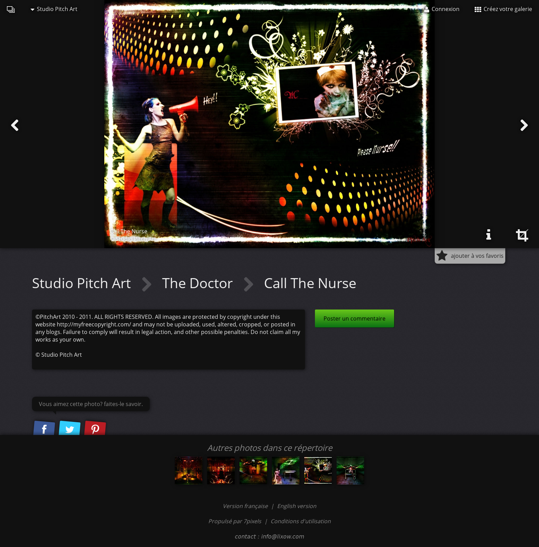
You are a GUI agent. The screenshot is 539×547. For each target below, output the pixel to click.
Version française (246, 506)
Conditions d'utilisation (301, 521)
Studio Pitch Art (54, 9)
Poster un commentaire (354, 318)
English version (296, 506)
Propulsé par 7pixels (234, 521)
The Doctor (199, 282)
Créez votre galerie (503, 9)
